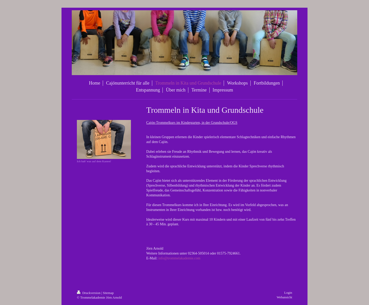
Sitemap (108, 293)
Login (288, 292)
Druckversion (89, 293)
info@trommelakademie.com (179, 258)
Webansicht (284, 297)
